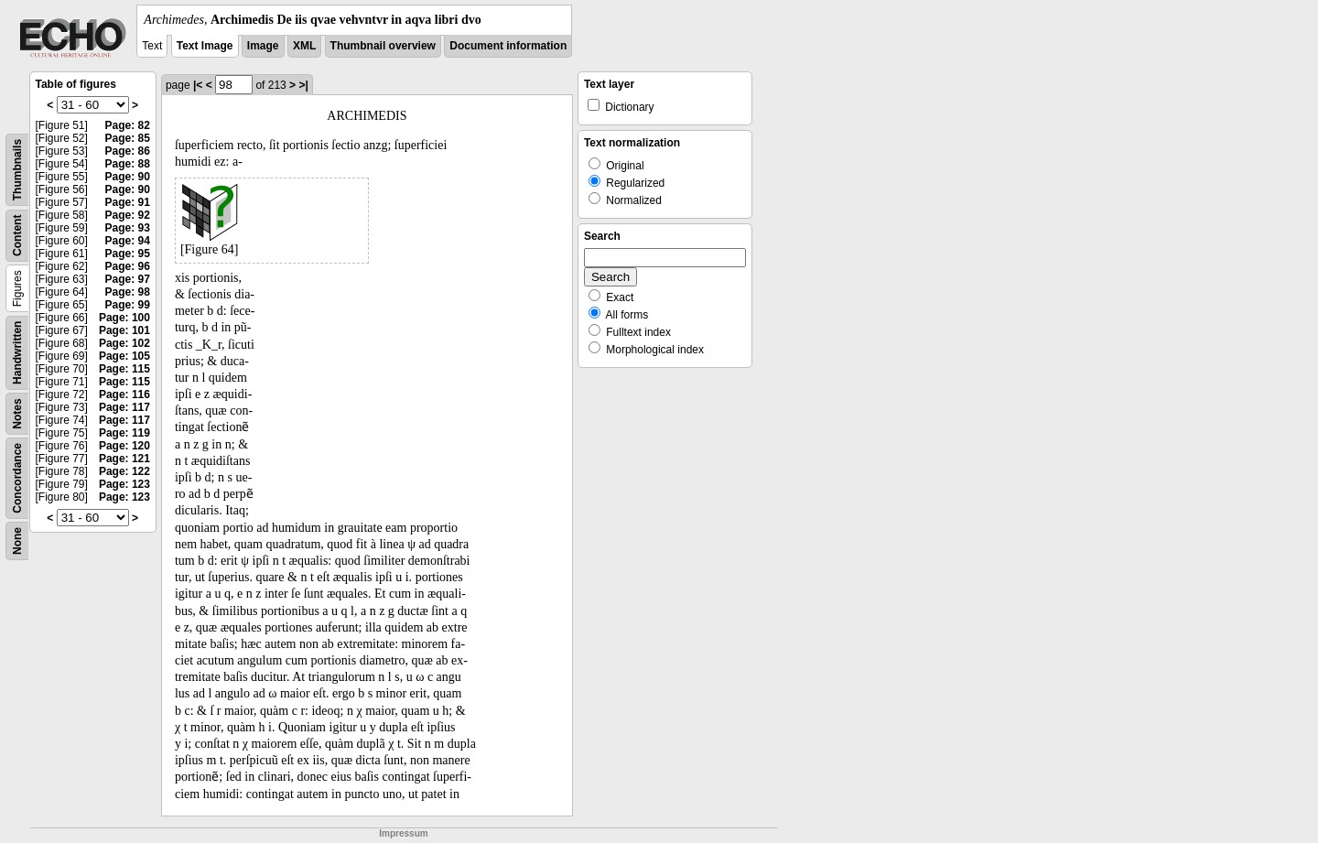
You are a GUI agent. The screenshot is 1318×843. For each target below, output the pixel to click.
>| (303, 85)
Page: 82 (127, 125)
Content (17, 235)
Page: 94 (127, 240)
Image (263, 45)
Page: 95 (127, 253)
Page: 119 (124, 433)
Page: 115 (124, 368)
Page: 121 (124, 458)
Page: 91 (127, 202)
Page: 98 (127, 292)
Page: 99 (127, 304)
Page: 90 (127, 176)
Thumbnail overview (383, 45)
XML (304, 45)
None (17, 541)
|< (197, 85)
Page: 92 (127, 215)
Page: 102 (124, 343)
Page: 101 (124, 330)
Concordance (17, 478)
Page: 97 (127, 279)
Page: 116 (124, 394)
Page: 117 (124, 407)
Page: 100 (124, 317)
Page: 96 (127, 266)
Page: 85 (127, 138)
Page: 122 (124, 471)
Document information (508, 45)
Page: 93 (127, 228)
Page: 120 (124, 445)
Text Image (205, 45)
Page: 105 (124, 356)
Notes (17, 413)
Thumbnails (17, 169)
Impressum (403, 833)
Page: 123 (124, 484)
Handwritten (17, 352)
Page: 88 (127, 163)
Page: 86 (127, 151)
